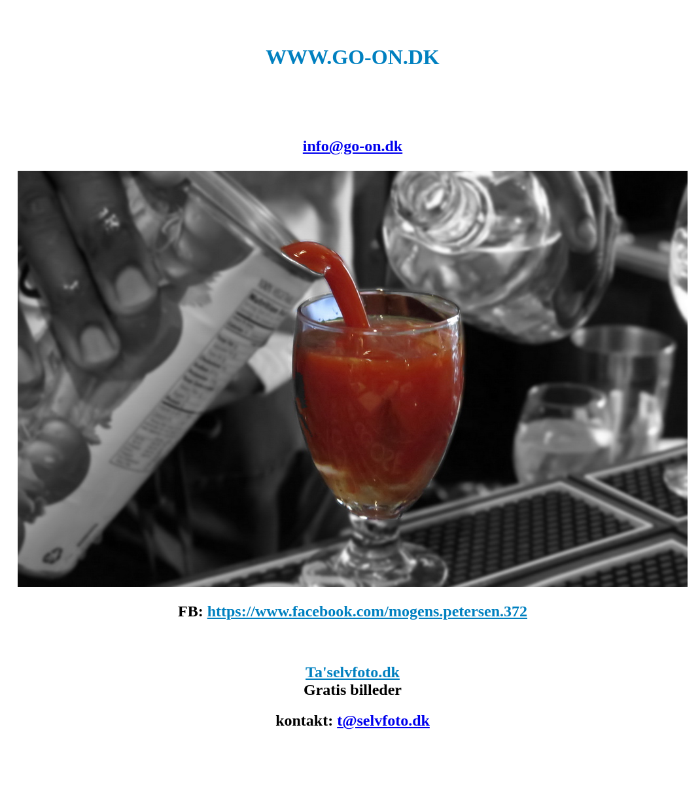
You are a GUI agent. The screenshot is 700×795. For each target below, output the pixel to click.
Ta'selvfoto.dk (353, 671)
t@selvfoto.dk (383, 720)
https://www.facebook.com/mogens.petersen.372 (367, 611)
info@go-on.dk (352, 145)
